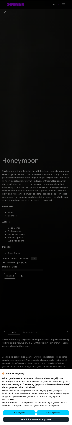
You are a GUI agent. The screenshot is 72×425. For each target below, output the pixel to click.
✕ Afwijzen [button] (19, 412)
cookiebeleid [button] (30, 387)
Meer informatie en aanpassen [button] (35, 419)
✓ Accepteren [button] (53, 412)
